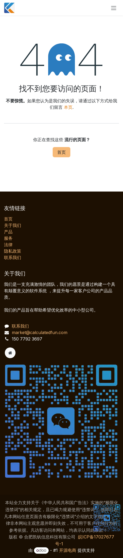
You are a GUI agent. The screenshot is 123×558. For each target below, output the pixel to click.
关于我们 (12, 225)
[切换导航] (113, 7)
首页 (61, 152)
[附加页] (10, 352)
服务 (8, 238)
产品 (8, 231)
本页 (68, 107)
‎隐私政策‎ (12, 251)
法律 (8, 244)
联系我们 (12, 257)
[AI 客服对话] (64, 461)
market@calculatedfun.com (39, 332)
